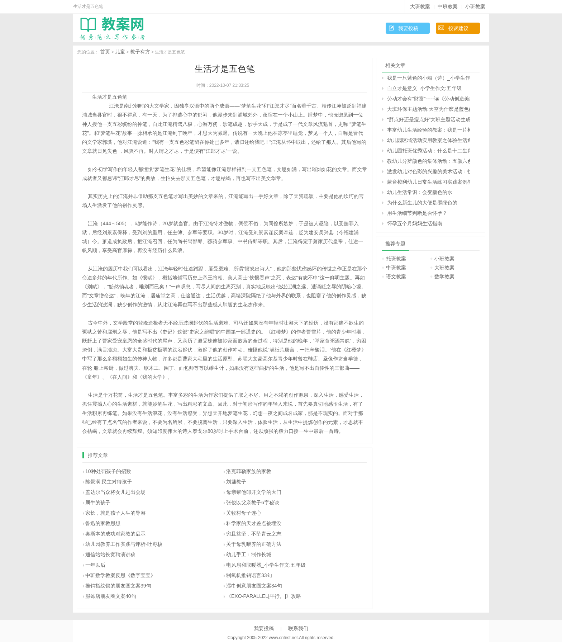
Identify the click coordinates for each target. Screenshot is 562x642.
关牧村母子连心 (243, 513)
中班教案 (448, 6)
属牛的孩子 (97, 502)
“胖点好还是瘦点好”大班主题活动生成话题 (428, 119)
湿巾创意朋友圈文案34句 (254, 586)
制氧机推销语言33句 (249, 575)
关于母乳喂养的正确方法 (253, 544)
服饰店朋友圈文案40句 (110, 596)
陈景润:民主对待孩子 (108, 482)
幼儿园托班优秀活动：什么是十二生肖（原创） (428, 151)
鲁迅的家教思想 (102, 523)
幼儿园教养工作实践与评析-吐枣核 (123, 544)
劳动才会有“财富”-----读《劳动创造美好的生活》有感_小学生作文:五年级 (428, 99)
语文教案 (396, 276)
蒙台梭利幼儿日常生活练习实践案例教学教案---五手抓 (428, 182)
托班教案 (396, 258)
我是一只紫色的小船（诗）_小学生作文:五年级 (428, 78)
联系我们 (298, 628)
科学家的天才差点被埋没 (253, 523)
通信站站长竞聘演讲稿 (110, 554)
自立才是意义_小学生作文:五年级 (424, 88)
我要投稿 (408, 28)
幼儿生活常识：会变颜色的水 (419, 192)
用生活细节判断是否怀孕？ (417, 213)
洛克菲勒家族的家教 (248, 471)
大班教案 (420, 6)
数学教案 (444, 276)
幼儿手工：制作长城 (248, 554)
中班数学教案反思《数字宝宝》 (120, 575)
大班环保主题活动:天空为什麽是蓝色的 (428, 109)
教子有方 (140, 52)
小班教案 (475, 6)
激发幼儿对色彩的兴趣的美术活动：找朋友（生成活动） (428, 171)
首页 (105, 52)
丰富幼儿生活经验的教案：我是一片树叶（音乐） (428, 130)
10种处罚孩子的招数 (108, 471)
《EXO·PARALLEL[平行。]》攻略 (263, 596)
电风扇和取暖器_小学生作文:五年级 (266, 565)
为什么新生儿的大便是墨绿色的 (422, 203)
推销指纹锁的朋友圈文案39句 (118, 586)
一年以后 (95, 565)
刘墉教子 (236, 482)
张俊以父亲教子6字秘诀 (252, 502)
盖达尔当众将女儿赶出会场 (115, 492)
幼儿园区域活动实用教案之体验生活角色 (428, 140)
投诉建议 (458, 28)
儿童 (120, 52)
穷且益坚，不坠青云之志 (253, 534)
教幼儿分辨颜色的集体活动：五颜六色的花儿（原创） (428, 161)
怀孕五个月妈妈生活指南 (414, 223)
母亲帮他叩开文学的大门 (253, 492)
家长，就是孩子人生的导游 (115, 513)
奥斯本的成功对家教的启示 (115, 534)
